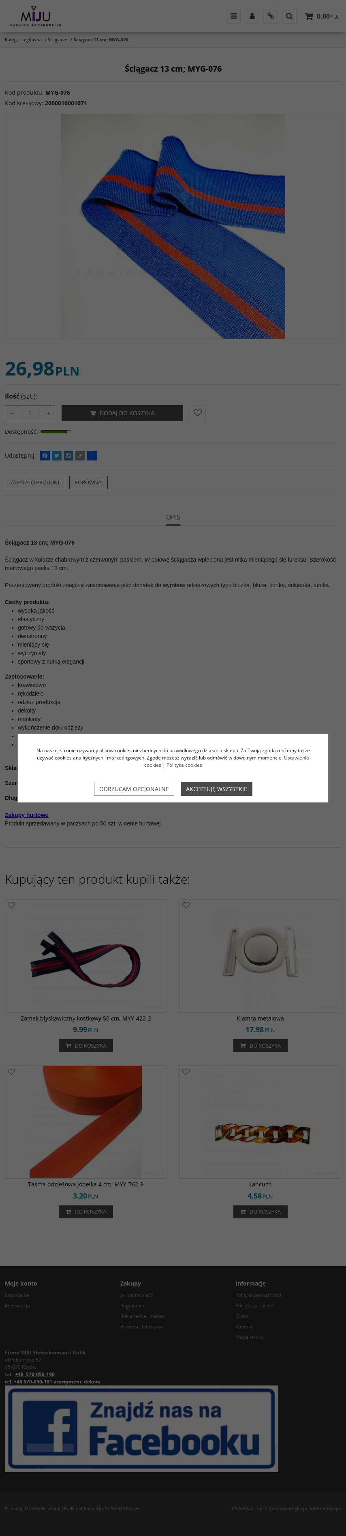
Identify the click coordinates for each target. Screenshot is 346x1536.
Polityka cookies (184, 765)
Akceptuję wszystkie (216, 789)
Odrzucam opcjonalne (134, 789)
